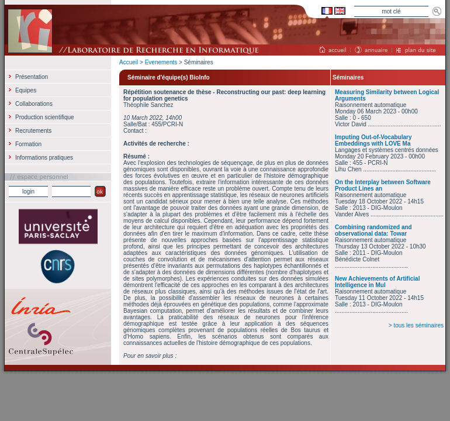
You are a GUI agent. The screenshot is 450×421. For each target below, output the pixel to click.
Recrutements (33, 130)
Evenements (161, 62)
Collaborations (34, 104)
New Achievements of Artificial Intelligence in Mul (377, 281)
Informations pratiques (44, 157)
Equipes (25, 90)
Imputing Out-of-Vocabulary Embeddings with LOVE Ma (373, 140)
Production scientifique (44, 117)
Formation (28, 144)
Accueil (128, 62)
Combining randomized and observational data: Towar (373, 230)
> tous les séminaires (416, 325)
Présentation (31, 77)
